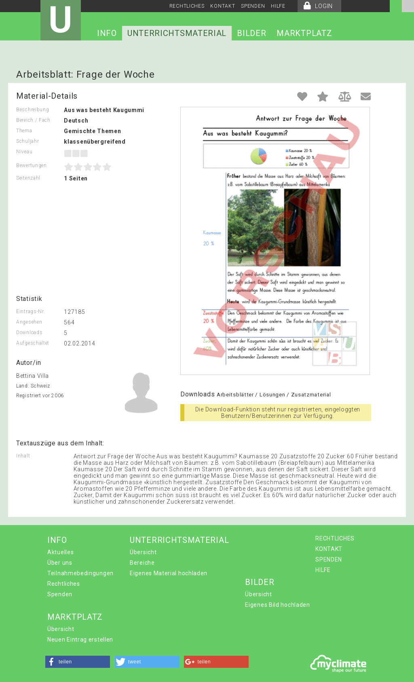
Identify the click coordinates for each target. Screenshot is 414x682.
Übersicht (143, 552)
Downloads (29, 332)
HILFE (278, 6)
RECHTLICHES (187, 6)
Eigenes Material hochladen (168, 573)
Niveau (24, 152)
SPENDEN (253, 6)
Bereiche (142, 562)
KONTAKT (222, 6)
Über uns (59, 562)
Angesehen (29, 322)
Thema (24, 130)
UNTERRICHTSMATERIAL (176, 33)
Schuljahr (27, 141)
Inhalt (23, 456)
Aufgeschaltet (32, 343)
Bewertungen (31, 165)
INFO (107, 33)
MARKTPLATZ (304, 33)
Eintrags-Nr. (30, 311)
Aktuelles (60, 552)
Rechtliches (63, 583)
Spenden (59, 594)
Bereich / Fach (33, 120)
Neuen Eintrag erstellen (80, 639)
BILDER (251, 33)
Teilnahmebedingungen (80, 573)
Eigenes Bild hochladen (277, 605)
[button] (77, 662)
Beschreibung (32, 109)
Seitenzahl (28, 178)
